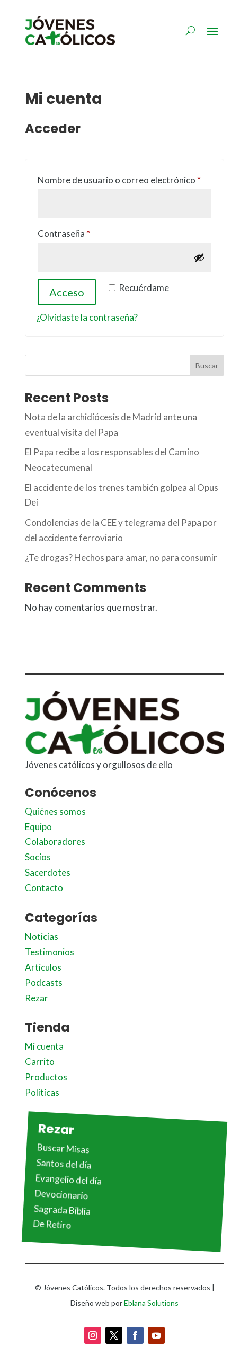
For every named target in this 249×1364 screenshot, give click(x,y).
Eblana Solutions (151, 1302)
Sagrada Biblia (62, 1210)
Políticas (42, 1092)
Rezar (36, 998)
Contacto (44, 887)
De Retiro (52, 1224)
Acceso (66, 292)
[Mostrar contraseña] (199, 257)
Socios (38, 857)
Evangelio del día (68, 1179)
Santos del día (64, 1164)
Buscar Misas (63, 1148)
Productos (46, 1077)
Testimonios (49, 951)
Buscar (206, 365)
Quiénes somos (55, 811)
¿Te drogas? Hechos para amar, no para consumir (121, 557)
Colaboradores (55, 841)
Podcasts (44, 982)
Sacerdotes (47, 872)
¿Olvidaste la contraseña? (87, 317)
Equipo (38, 826)
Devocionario (61, 1194)
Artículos (43, 967)
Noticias (41, 936)
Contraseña (87, 232)
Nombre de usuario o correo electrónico (124, 178)
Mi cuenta (44, 1046)
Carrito (40, 1061)
